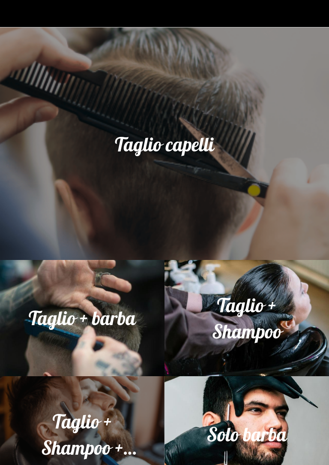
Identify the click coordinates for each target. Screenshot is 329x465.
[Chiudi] (14, 14)
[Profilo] (315, 13)
